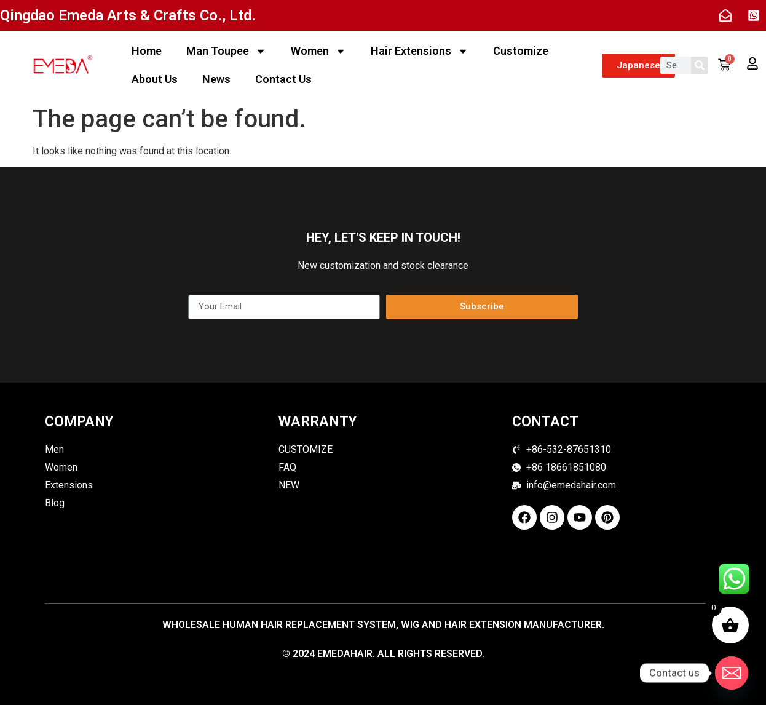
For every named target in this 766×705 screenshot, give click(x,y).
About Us (155, 79)
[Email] (731, 673)
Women (318, 51)
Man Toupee (226, 51)
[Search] (699, 65)
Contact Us (283, 79)
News (216, 79)
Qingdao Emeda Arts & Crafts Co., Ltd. (128, 15)
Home (147, 50)
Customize (520, 50)
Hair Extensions (419, 51)
